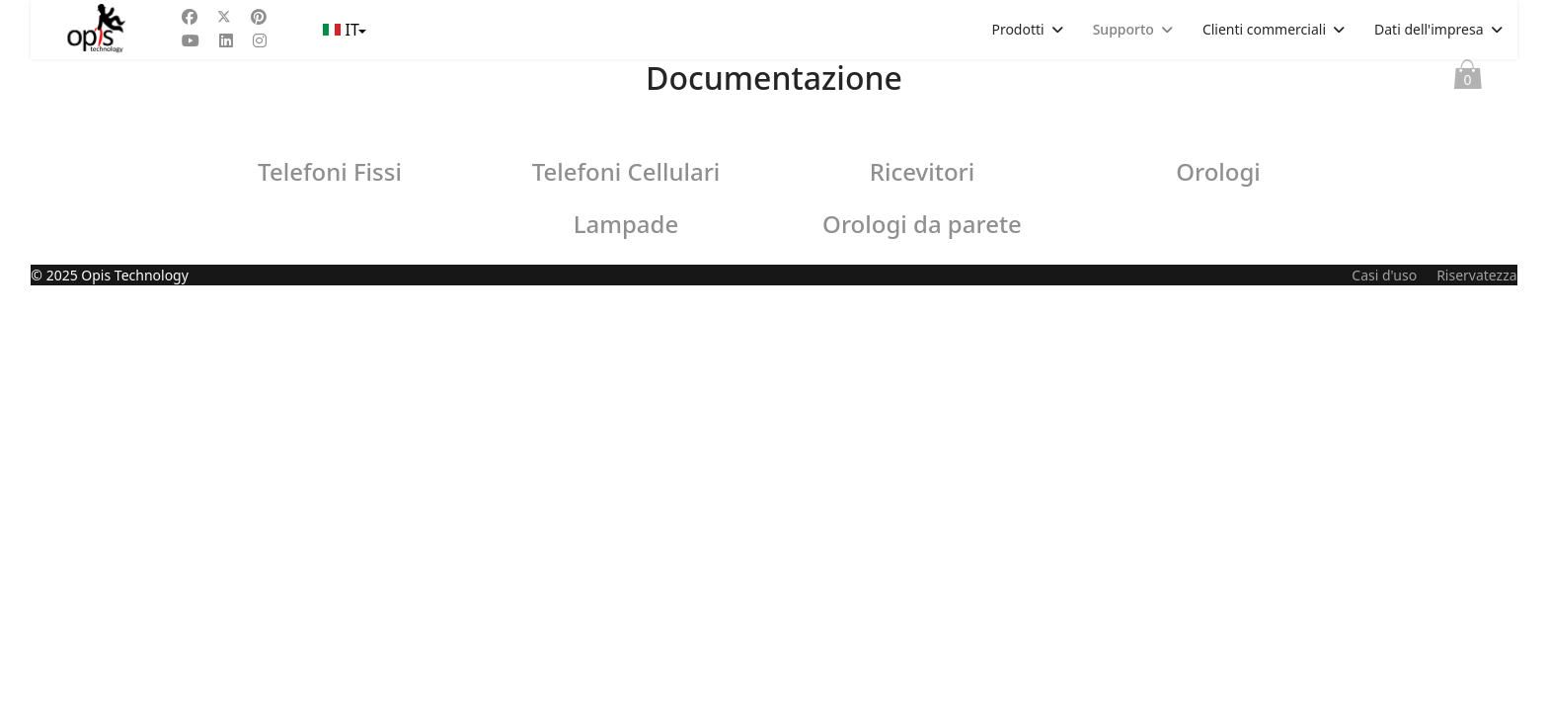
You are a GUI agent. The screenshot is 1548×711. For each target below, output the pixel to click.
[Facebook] (189, 17)
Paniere (1468, 79)
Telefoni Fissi (330, 171)
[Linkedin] (226, 40)
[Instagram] (260, 40)
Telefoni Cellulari (626, 171)
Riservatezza (1476, 700)
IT (343, 29)
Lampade (626, 223)
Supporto (1123, 29)
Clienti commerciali (1264, 29)
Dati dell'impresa (1429, 29)
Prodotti (1017, 29)
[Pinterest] (259, 17)
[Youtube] (190, 40)
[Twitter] (224, 17)
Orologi (1218, 171)
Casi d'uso (1384, 700)
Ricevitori (922, 171)
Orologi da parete (922, 223)
